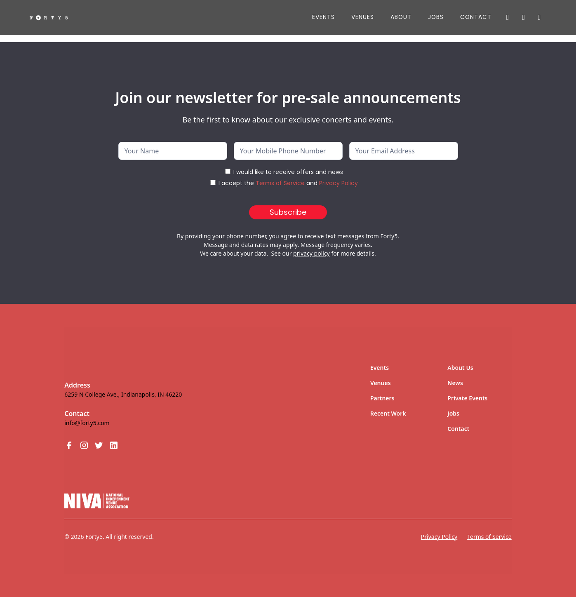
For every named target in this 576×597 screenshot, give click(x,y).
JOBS (436, 17)
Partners (382, 398)
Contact (475, 17)
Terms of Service (280, 183)
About (400, 17)
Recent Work (388, 413)
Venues (362, 17)
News (455, 383)
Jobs (453, 413)
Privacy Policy (338, 183)
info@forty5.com (86, 423)
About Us (460, 367)
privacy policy (311, 253)
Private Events (467, 398)
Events (323, 17)
